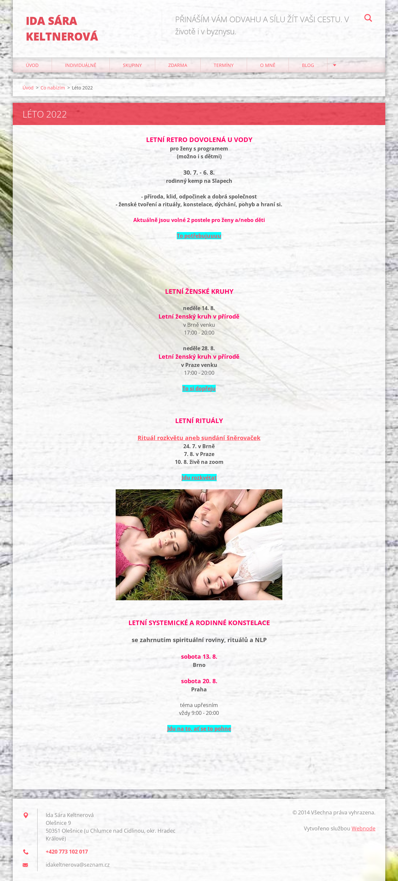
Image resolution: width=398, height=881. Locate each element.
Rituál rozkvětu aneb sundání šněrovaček (199, 438)
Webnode (363, 828)
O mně (267, 65)
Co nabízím (53, 88)
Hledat (368, 19)
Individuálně (80, 65)
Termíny (224, 65)
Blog (308, 65)
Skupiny (132, 65)
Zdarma (177, 65)
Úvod (32, 65)
